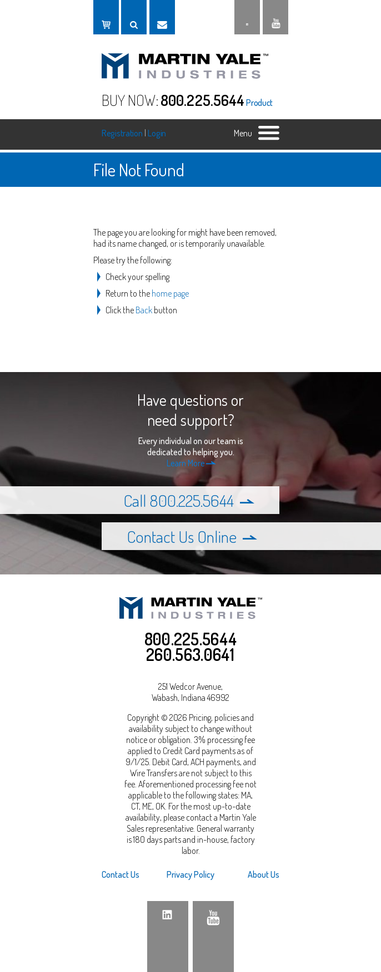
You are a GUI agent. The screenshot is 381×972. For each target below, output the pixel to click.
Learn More (191, 463)
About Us (263, 874)
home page (170, 293)
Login (157, 133)
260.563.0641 (190, 654)
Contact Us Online (192, 536)
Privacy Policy (190, 874)
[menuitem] (131, 874)
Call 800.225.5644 (188, 500)
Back (144, 309)
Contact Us (120, 874)
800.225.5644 (202, 100)
